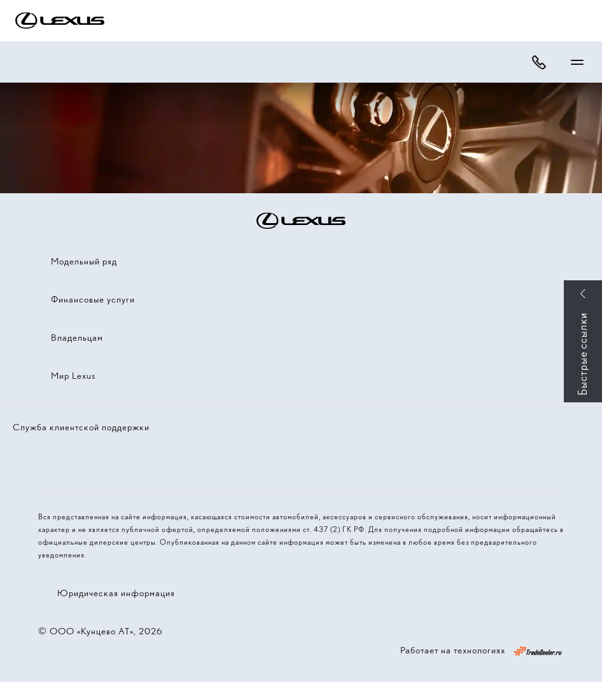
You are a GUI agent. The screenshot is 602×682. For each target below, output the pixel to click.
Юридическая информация (116, 593)
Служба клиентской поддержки (81, 427)
